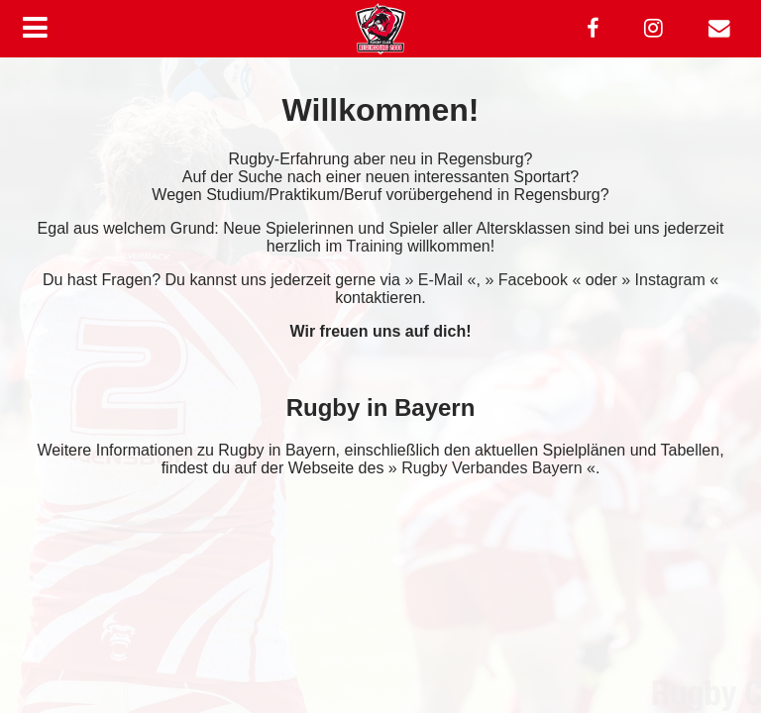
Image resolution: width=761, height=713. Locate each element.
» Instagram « (669, 279)
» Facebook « (533, 279)
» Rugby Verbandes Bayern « (492, 467)
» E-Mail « (440, 279)
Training (374, 246)
